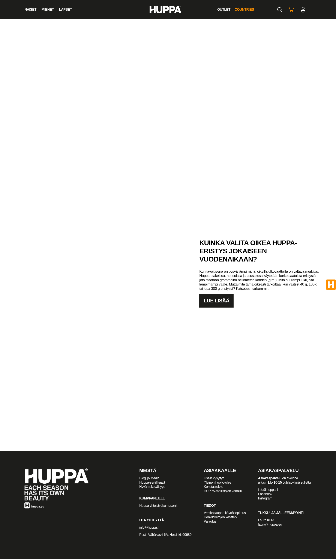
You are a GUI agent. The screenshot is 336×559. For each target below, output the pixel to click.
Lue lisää (216, 300)
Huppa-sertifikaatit (152, 482)
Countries (244, 9)
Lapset (65, 9)
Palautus (210, 521)
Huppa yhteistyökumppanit (158, 505)
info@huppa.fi (149, 527)
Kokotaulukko (213, 487)
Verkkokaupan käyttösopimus (225, 513)
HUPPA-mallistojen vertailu (223, 491)
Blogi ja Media (149, 478)
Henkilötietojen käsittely (220, 517)
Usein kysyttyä (214, 478)
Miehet (48, 9)
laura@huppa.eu (270, 524)
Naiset (30, 9)
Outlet (223, 9)
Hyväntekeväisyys (152, 487)
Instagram (265, 498)
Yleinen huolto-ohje (217, 482)
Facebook (265, 494)
